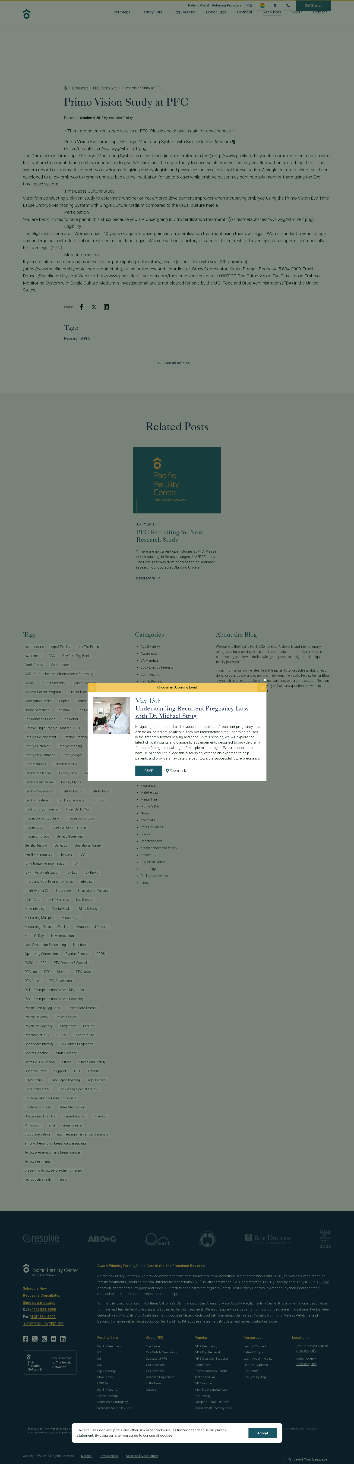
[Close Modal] (265, 680)
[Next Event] (262, 687)
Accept (262, 1433)
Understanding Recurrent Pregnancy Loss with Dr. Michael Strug (192, 712)
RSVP (148, 771)
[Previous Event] (92, 687)
